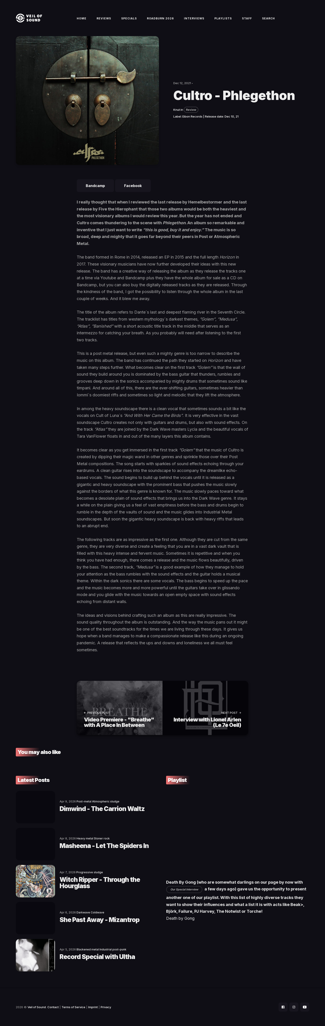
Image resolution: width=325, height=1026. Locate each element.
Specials (129, 18)
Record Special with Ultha (97, 957)
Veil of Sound (37, 1007)
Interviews (194, 18)
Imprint (93, 1007)
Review (191, 109)
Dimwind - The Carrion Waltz (102, 809)
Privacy (106, 1007)
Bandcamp (95, 185)
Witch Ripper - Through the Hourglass (100, 883)
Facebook (133, 185)
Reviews (104, 18)
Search (268, 18)
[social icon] (283, 1007)
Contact (53, 1007)
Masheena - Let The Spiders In (104, 846)
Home (81, 18)
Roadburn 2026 (160, 18)
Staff (247, 18)
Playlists (223, 18)
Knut (176, 109)
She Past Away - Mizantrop (99, 920)
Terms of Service (73, 1007)
